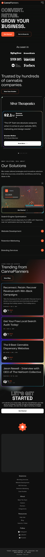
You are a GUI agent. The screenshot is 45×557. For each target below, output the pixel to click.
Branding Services (22, 479)
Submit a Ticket (22, 523)
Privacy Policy (23, 554)
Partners (22, 506)
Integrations (22, 509)
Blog (22, 520)
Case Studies (22, 491)
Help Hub (22, 517)
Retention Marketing (22, 488)
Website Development (22, 482)
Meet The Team (22, 500)
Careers (22, 503)
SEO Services (22, 485)
